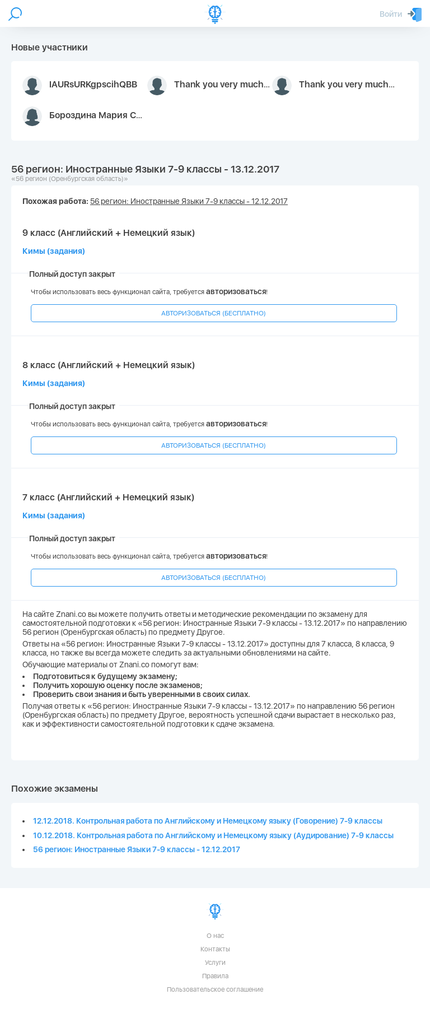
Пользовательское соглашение (215, 989)
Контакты (215, 949)
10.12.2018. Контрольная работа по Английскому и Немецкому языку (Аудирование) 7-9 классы (213, 835)
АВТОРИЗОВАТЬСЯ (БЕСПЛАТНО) (213, 313)
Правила (215, 976)
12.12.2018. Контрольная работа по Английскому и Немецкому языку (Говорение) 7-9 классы (207, 820)
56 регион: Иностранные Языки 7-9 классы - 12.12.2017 (136, 849)
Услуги (215, 962)
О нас (215, 936)
